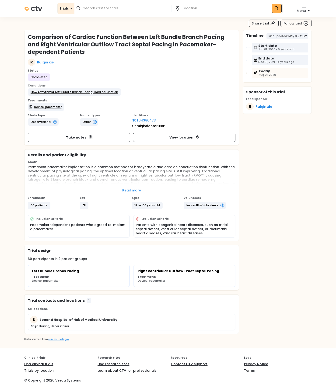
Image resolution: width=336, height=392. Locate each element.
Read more (131, 190)
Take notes (79, 137)
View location (184, 137)
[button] (74, 92)
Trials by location (39, 370)
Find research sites (113, 364)
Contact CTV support (189, 364)
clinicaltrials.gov (58, 339)
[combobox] (125, 8)
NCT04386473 (144, 120)
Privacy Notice (256, 364)
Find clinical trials (38, 364)
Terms (249, 370)
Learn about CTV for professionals (127, 370)
